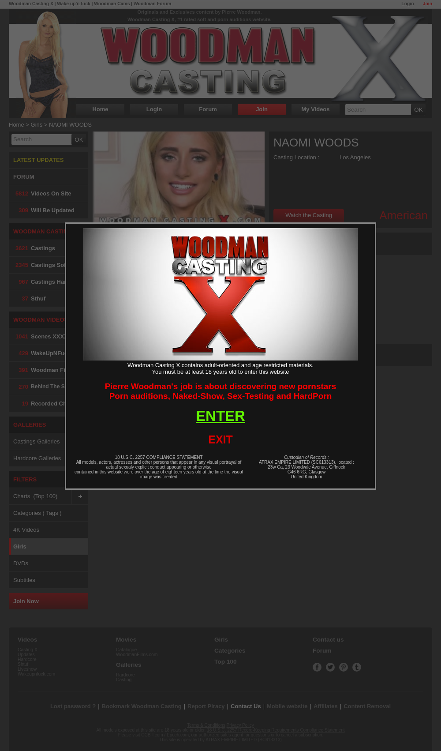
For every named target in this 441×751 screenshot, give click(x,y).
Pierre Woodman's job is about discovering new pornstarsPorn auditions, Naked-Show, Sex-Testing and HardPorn (220, 391)
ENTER (220, 416)
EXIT (220, 439)
